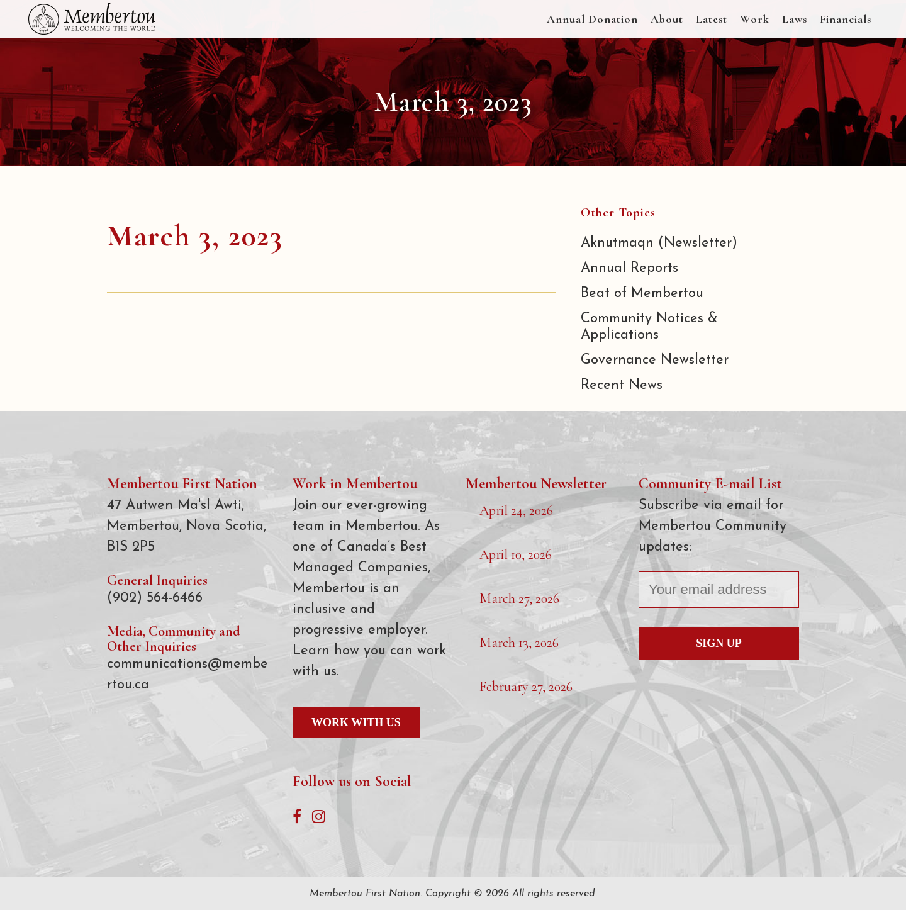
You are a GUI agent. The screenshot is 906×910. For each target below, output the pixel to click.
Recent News (622, 385)
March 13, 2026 (519, 642)
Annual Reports (629, 268)
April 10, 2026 (515, 554)
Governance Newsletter (655, 360)
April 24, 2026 (516, 510)
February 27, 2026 (526, 686)
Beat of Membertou (642, 293)
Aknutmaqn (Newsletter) (659, 243)
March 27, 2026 (519, 598)
